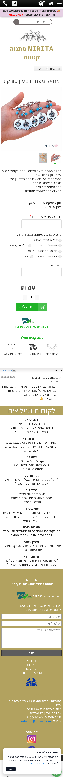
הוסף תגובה (8, 370)
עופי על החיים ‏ (47, 240)
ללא (29, 256)
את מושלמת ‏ (48, 245)
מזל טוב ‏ (20, 245)
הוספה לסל (28, 306)
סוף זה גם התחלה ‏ (45, 251)
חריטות (40, 69)
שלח (31, 653)
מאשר (10, 769)
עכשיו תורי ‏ (49, 256)
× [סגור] (7, 752)
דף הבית (55, 69)
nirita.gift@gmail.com (35, 721)
